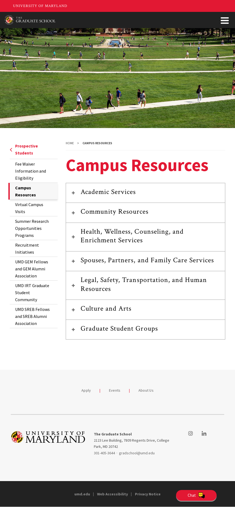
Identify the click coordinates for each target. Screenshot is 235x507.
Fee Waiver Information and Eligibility (30, 171)
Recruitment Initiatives (27, 248)
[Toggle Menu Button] (224, 20)
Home (70, 143)
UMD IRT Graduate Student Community (32, 292)
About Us (146, 390)
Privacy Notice (148, 494)
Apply (86, 390)
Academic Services (108, 191)
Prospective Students (24, 149)
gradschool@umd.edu (137, 453)
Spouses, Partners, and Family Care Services (147, 260)
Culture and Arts (106, 308)
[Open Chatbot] (196, 495)
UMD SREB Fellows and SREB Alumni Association (32, 316)
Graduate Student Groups (119, 328)
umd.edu (82, 494)
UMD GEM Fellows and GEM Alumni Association (31, 268)
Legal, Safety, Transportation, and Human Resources (144, 284)
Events (115, 390)
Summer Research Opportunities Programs (32, 228)
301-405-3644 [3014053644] (104, 453)
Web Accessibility (112, 494)
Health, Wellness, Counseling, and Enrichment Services (132, 236)
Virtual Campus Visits (29, 208)
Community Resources (115, 211)
